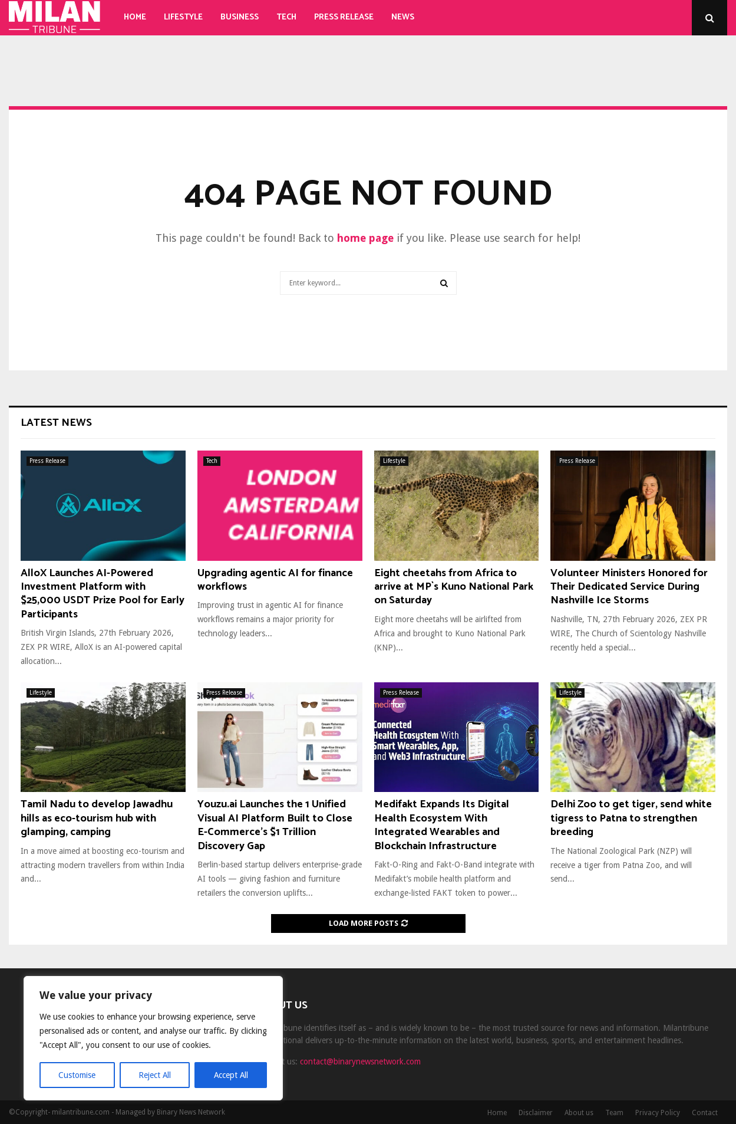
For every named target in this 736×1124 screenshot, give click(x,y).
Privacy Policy (657, 1113)
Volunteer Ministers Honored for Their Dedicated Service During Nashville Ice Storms (629, 587)
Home (135, 17)
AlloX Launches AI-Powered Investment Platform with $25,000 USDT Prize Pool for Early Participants (102, 593)
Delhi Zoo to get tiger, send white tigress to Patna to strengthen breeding (631, 818)
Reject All (154, 1075)
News (402, 17)
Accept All (230, 1075)
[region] (153, 1038)
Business (239, 17)
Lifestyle (183, 17)
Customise (76, 1075)
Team (614, 1113)
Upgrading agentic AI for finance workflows (275, 580)
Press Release (344, 17)
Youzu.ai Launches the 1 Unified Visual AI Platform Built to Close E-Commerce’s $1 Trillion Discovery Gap (274, 825)
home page (365, 238)
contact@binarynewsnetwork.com (360, 1061)
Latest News (56, 423)
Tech (286, 17)
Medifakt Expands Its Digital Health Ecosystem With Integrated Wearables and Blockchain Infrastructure (441, 825)
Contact (705, 1113)
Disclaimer (536, 1113)
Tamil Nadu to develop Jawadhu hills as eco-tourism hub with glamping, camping (97, 818)
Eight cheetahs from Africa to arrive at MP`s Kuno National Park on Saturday (453, 587)
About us (579, 1113)
